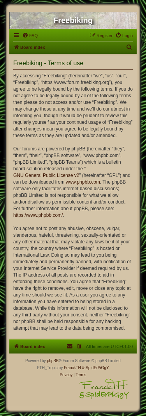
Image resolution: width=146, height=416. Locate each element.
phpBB (53, 361)
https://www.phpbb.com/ (38, 215)
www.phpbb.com (83, 182)
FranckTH (72, 368)
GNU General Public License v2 (46, 175)
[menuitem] (30, 35)
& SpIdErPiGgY (95, 368)
